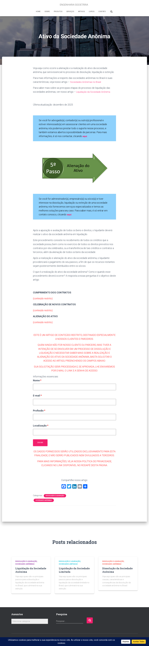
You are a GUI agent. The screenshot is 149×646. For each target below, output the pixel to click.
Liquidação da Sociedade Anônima (94, 91)
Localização (40, 425)
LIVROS (91, 11)
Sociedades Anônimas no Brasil (86, 81)
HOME (38, 11)
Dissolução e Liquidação (55, 495)
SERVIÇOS (70, 11)
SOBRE (47, 11)
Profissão (39, 410)
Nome (37, 380)
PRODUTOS (58, 11)
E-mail (37, 395)
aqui (69, 214)
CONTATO (102, 11)
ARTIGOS (81, 11)
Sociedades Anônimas (44, 500)
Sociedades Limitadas (68, 564)
